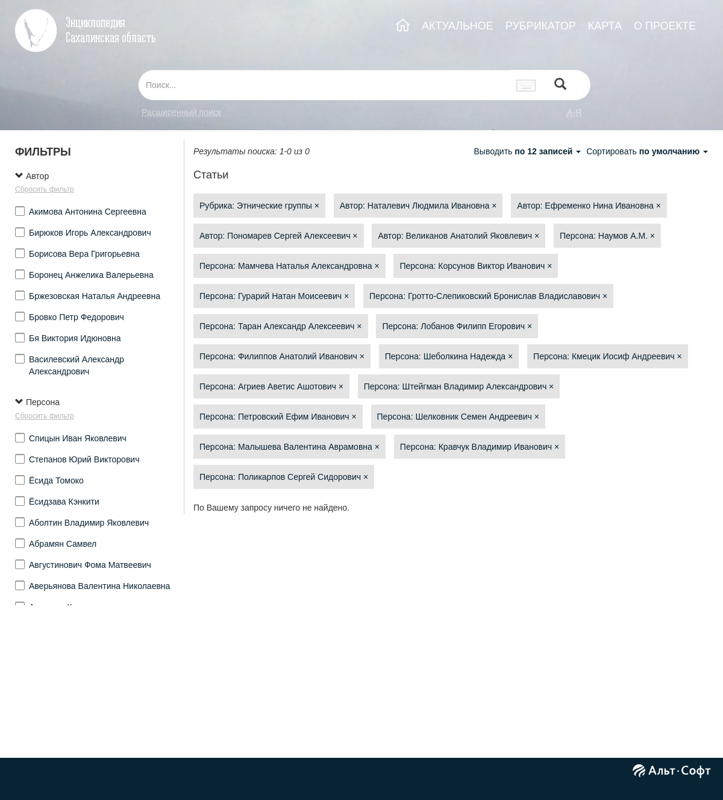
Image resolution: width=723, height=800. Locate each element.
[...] (324, 85)
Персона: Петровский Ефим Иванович (278, 416)
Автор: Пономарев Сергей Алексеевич (278, 236)
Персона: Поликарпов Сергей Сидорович (283, 477)
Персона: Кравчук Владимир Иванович (479, 447)
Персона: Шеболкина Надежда (449, 356)
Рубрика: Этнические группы (259, 205)
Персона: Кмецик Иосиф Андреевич (607, 356)
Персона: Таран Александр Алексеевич (280, 326)
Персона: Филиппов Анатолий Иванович (282, 356)
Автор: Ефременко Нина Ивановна (589, 205)
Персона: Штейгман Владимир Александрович (459, 386)
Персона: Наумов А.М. (607, 236)
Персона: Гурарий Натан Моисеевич (274, 296)
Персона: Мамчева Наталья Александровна (289, 266)
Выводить (528, 151)
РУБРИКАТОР (540, 26)
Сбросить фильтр (44, 189)
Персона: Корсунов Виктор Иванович (475, 266)
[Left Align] (560, 85)
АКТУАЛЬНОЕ (457, 26)
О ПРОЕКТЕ (665, 26)
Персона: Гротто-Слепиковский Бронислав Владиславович (488, 296)
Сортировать (647, 151)
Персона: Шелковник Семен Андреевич (458, 416)
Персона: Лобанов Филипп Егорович (457, 326)
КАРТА (605, 26)
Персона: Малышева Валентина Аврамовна (289, 447)
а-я (574, 112)
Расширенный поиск (181, 112)
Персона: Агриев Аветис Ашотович (271, 386)
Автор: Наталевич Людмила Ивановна (418, 205)
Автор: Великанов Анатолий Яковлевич (458, 236)
